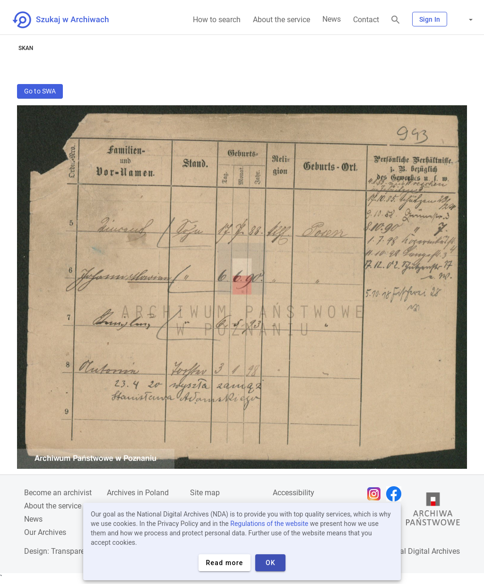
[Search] (395, 20)
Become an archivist (58, 492)
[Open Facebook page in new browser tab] (396, 493)
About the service (281, 19)
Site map (205, 492)
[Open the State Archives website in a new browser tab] (433, 511)
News (331, 19)
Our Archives (45, 532)
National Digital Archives (419, 551)
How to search (217, 19)
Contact (366, 19)
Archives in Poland (138, 492)
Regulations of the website (269, 523)
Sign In (429, 19)
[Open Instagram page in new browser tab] (376, 493)
